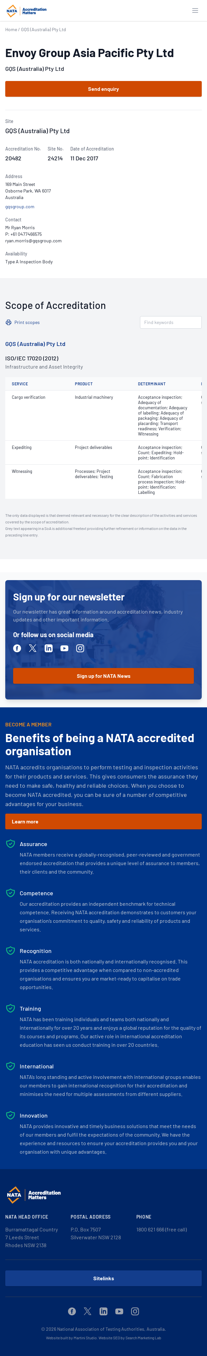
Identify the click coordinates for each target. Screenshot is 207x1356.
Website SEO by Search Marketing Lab (130, 1337)
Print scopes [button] (27, 322)
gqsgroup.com (19, 206)
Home (11, 29)
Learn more (25, 821)
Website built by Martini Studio (71, 1337)
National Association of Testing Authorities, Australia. (111, 1329)
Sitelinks (103, 1278)
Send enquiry (103, 89)
